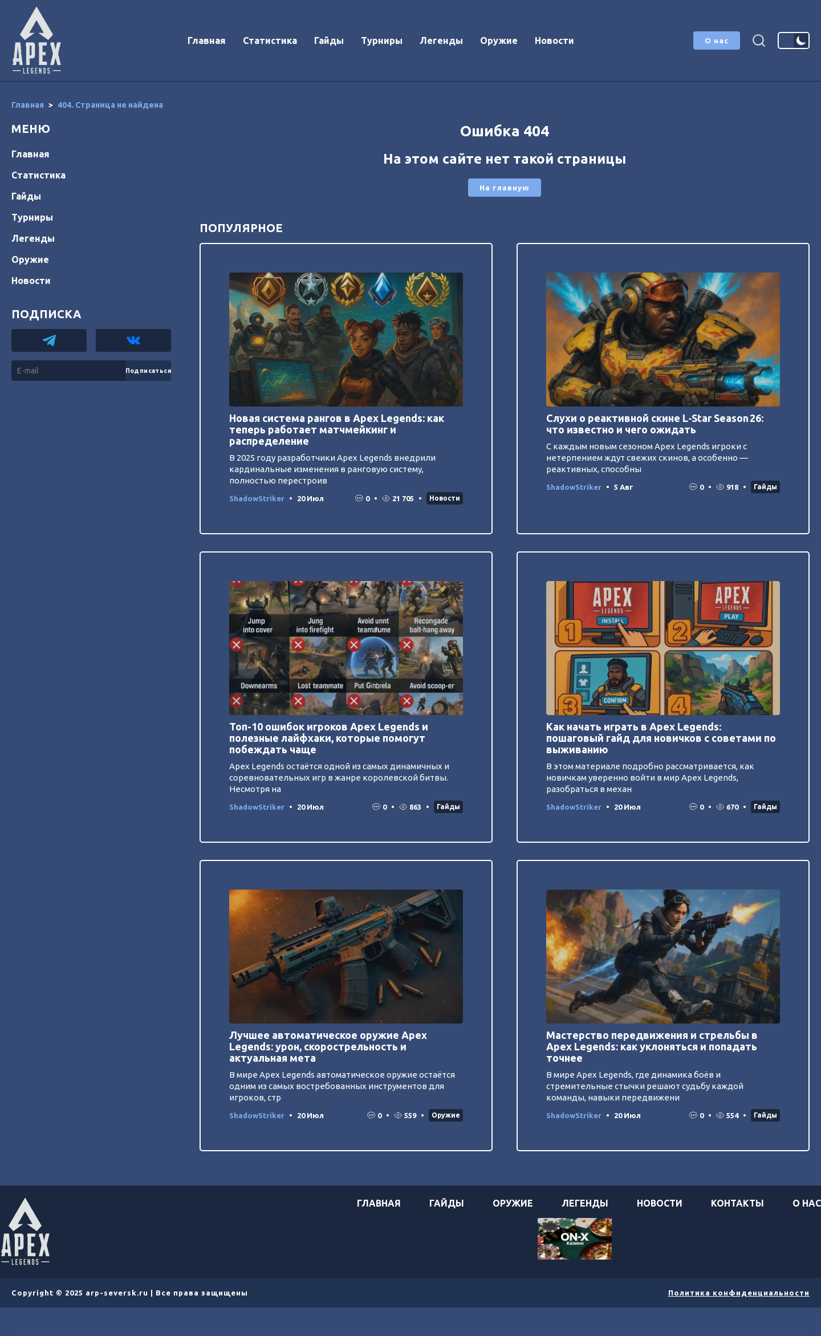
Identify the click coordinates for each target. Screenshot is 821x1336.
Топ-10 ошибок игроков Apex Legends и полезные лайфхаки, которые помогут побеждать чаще (328, 738)
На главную (504, 188)
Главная (207, 40)
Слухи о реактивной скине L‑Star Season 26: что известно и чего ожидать (654, 423)
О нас (717, 40)
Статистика (270, 40)
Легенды (441, 40)
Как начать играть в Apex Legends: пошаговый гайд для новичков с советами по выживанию (661, 738)
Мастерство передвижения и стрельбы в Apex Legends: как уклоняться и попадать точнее (652, 1046)
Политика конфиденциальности (739, 1293)
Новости (554, 40)
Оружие (499, 40)
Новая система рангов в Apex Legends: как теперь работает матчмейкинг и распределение (336, 429)
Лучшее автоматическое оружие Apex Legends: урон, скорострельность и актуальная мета (328, 1046)
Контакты (737, 1203)
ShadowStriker (256, 498)
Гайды (329, 40)
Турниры (382, 40)
